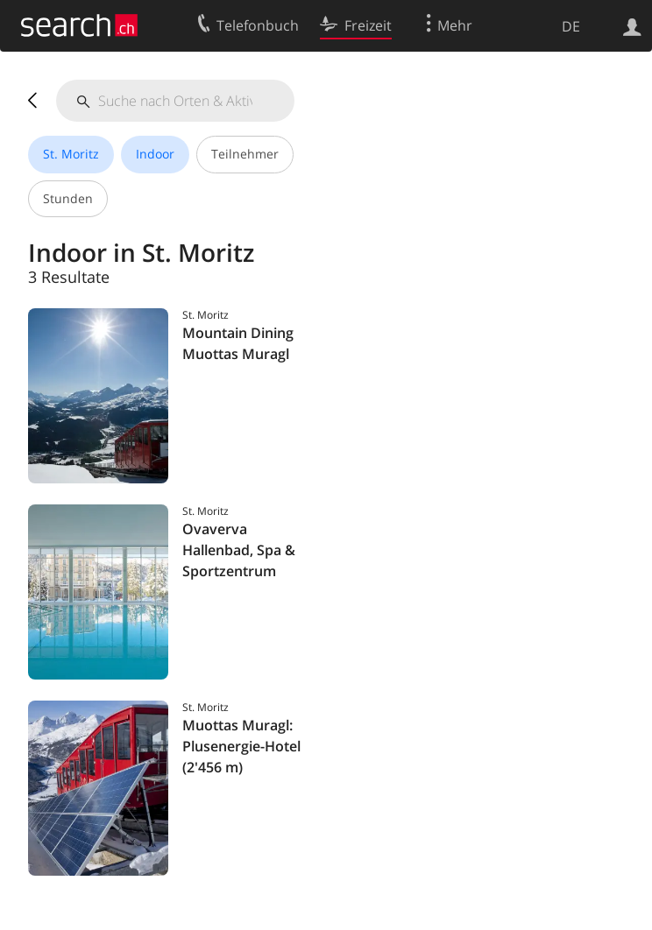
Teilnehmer (245, 153)
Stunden (68, 198)
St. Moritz (71, 153)
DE (571, 26)
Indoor (155, 153)
